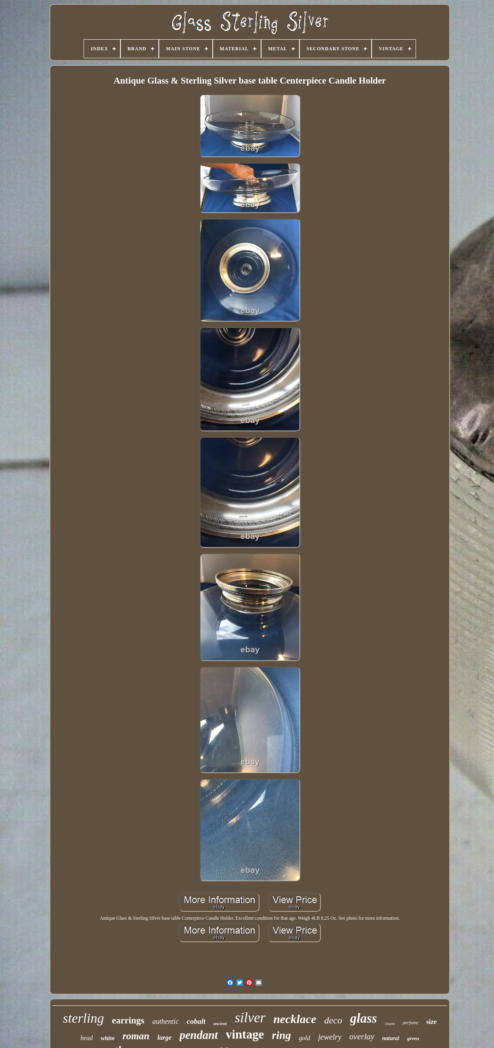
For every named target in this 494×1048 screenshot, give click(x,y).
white (107, 1038)
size (431, 1021)
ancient (220, 1023)
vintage (245, 1034)
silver (250, 1017)
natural (390, 1038)
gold (304, 1038)
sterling (83, 1018)
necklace (294, 1018)
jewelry (329, 1037)
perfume (410, 1022)
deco (333, 1020)
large (164, 1037)
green (413, 1038)
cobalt (196, 1021)
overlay (361, 1036)
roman (135, 1036)
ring (281, 1035)
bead (86, 1038)
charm (390, 1023)
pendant (198, 1035)
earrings (128, 1020)
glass (363, 1018)
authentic (165, 1021)
